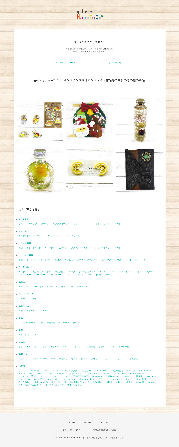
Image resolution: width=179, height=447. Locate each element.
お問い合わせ (115, 62)
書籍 (21, 330)
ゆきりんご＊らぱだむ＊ (30, 385)
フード (34, 299)
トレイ (128, 260)
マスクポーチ (125, 272)
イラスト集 (24, 335)
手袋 (71, 287)
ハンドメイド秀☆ (27, 376)
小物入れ (54, 347)
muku (50, 373)
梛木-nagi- (97, 376)
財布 (49, 272)
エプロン (69, 275)
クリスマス (121, 359)
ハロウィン (106, 359)
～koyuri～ (151, 376)
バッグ (72, 272)
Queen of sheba (87, 379)
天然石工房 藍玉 (80, 376)
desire (72, 379)
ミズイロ (57, 371)
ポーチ (102, 272)
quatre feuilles (137, 373)
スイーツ (23, 299)
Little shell (140, 379)
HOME (72, 422)
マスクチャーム (72, 236)
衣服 (89, 275)
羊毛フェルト (25, 306)
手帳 (41, 323)
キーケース (24, 272)
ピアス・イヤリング (28, 224)
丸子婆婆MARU (77, 382)
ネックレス (78, 224)
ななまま (103, 379)
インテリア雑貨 (26, 255)
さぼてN (128, 382)
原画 (21, 248)
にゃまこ (40, 373)
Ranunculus (145, 371)
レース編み (38, 287)
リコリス (23, 371)
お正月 (22, 359)
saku (118, 382)
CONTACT (105, 422)
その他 (117, 224)
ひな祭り (63, 359)
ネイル (112, 347)
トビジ (22, 373)
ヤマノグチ (44, 376)
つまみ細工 (60, 272)
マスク (112, 272)
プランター (92, 260)
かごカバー (56, 275)
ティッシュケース (87, 272)
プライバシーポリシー (73, 430)
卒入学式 (134, 359)
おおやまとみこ (76, 373)
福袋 (45, 347)
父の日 (84, 359)
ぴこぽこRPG (120, 373)
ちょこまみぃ (93, 373)
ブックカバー (25, 275)
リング (107, 224)
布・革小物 (24, 267)
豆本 (35, 335)
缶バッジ (63, 248)
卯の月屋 (35, 371)
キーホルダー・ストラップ (31, 236)
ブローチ (45, 224)
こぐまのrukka (95, 382)
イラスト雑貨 (25, 243)
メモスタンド (45, 260)
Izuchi (46, 371)
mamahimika (101, 371)
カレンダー (50, 248)
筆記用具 (51, 323)
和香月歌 (61, 373)
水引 (21, 347)
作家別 (22, 366)
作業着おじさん (113, 376)
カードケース (41, 275)
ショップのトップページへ (63, 62)
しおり (102, 347)
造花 (37, 347)
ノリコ (66, 376)
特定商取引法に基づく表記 (104, 430)
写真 (65, 347)
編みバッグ (24, 287)
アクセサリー (25, 219)
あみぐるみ (52, 287)
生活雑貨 (91, 347)
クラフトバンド (84, 287)
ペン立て (69, 260)
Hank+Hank (24, 379)
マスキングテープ (27, 323)
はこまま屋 (86, 371)
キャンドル (140, 260)
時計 (119, 260)
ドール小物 (124, 347)
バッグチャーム (54, 236)
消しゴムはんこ (102, 248)
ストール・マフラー (145, 272)
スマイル (56, 382)
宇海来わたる (117, 371)
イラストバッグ (34, 248)
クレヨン (77, 323)
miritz (48, 379)
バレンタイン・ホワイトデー (42, 359)
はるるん (128, 376)
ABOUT (87, 422)
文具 (21, 318)
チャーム (23, 231)
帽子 (107, 275)
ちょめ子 (38, 379)
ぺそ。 (56, 376)
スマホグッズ (77, 347)
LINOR (109, 382)
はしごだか (60, 379)
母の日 (74, 359)
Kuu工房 (131, 371)
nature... (152, 382)
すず (69, 385)
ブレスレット (94, 224)
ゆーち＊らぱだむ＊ (54, 385)
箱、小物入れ (107, 260)
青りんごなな (71, 371)
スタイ (80, 275)
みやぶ (107, 373)
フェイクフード (26, 294)
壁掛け (58, 260)
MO (30, 373)
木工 (29, 347)
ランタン (31, 260)
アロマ (80, 260)
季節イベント (25, 354)
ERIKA (78, 385)
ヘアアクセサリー (61, 224)
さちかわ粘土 (25, 382)
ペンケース (64, 323)
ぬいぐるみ (38, 272)
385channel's (41, 382)
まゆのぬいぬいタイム (121, 379)
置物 (21, 260)
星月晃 (139, 376)
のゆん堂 (140, 382)
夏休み (94, 359)
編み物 (22, 282)
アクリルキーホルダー (81, 248)
